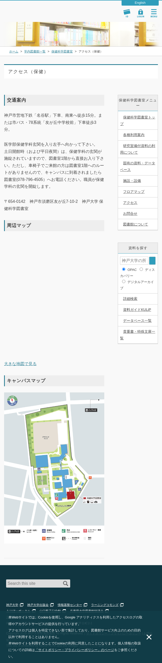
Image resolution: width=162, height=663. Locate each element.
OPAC (132, 270)
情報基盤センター (70, 605)
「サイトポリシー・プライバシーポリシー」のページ (74, 650)
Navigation (153, 13)
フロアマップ (133, 192)
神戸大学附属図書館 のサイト (27, 15)
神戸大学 (12, 605)
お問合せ (130, 213)
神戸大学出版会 (38, 605)
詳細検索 (130, 299)
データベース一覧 (137, 321)
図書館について (135, 224)
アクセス (130, 203)
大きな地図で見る (20, 364)
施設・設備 (132, 181)
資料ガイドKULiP (137, 310)
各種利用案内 (133, 135)
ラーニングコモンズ (105, 605)
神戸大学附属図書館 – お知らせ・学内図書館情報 (33, 9)
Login (140, 13)
